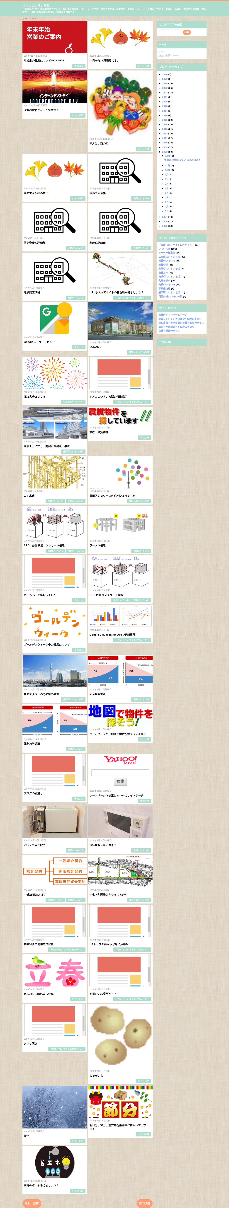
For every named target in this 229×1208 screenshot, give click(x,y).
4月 (167, 197)
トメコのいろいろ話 (36, 5)
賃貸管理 (163, 264)
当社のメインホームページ (172, 314)
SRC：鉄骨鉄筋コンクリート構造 (44, 545)
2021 (165, 97)
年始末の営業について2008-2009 (44, 60)
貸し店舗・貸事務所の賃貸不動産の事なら (181, 322)
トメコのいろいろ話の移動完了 (108, 396)
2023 (165, 88)
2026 (165, 74)
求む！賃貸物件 (99, 432)
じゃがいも (96, 1075)
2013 (165, 129)
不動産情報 (164, 288)
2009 (165, 147)
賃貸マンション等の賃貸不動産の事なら (180, 318)
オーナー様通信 (166, 252)
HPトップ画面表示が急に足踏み (109, 944)
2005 (165, 226)
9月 (167, 174)
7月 (167, 183)
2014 (165, 124)
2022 (165, 92)
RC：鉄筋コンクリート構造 (106, 595)
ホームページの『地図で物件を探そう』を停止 (118, 734)
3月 (167, 202)
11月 (168, 165)
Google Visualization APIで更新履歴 (112, 634)
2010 (165, 142)
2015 (165, 119)
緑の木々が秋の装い (36, 193)
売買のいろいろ (141, 198)
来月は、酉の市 (99, 143)
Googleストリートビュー (39, 342)
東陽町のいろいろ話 (169, 268)
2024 (165, 83)
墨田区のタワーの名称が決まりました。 (114, 495)
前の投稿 (144, 1203)
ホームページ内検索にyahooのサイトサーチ (117, 795)
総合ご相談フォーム (169, 55)
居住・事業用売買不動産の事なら (176, 326)
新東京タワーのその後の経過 (41, 694)
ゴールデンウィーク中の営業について (47, 644)
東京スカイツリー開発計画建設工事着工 (48, 446)
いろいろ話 (143, 66)
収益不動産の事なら (169, 330)
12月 (168, 155)
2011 (165, 138)
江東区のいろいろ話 (139, 352)
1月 (167, 211)
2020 (165, 101)
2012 (165, 133)
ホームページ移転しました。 (41, 595)
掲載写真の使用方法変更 (39, 944)
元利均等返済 (32, 743)
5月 (167, 192)
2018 (165, 106)
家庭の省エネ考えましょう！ (41, 1185)
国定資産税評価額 (35, 242)
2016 (165, 115)
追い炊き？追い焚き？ (103, 845)
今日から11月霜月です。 (105, 60)
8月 (167, 179)
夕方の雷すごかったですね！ (41, 110)
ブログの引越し (33, 793)
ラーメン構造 (98, 545)
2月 (167, 206)
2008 (165, 151)
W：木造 (29, 495)
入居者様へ (164, 280)
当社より (78, 66)
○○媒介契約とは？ (35, 894)
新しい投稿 (32, 1203)
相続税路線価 (98, 242)
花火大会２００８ (35, 396)
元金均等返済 (98, 694)
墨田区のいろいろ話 (73, 451)
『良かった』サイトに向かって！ (132, 298)
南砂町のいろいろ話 (169, 276)
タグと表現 (30, 1043)
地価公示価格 (98, 193)
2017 (165, 110)
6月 (167, 188)
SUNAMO (96, 346)
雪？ (26, 1135)
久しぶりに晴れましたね (39, 993)
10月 (168, 170)
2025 (165, 78)
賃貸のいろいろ (55, 501)
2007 (165, 216)
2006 (165, 221)
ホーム (162, 51)
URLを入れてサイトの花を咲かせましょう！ (117, 292)
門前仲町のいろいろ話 (170, 296)
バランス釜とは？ (35, 845)
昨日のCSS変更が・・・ (104, 993)
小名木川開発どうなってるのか (108, 894)
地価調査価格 (32, 292)
